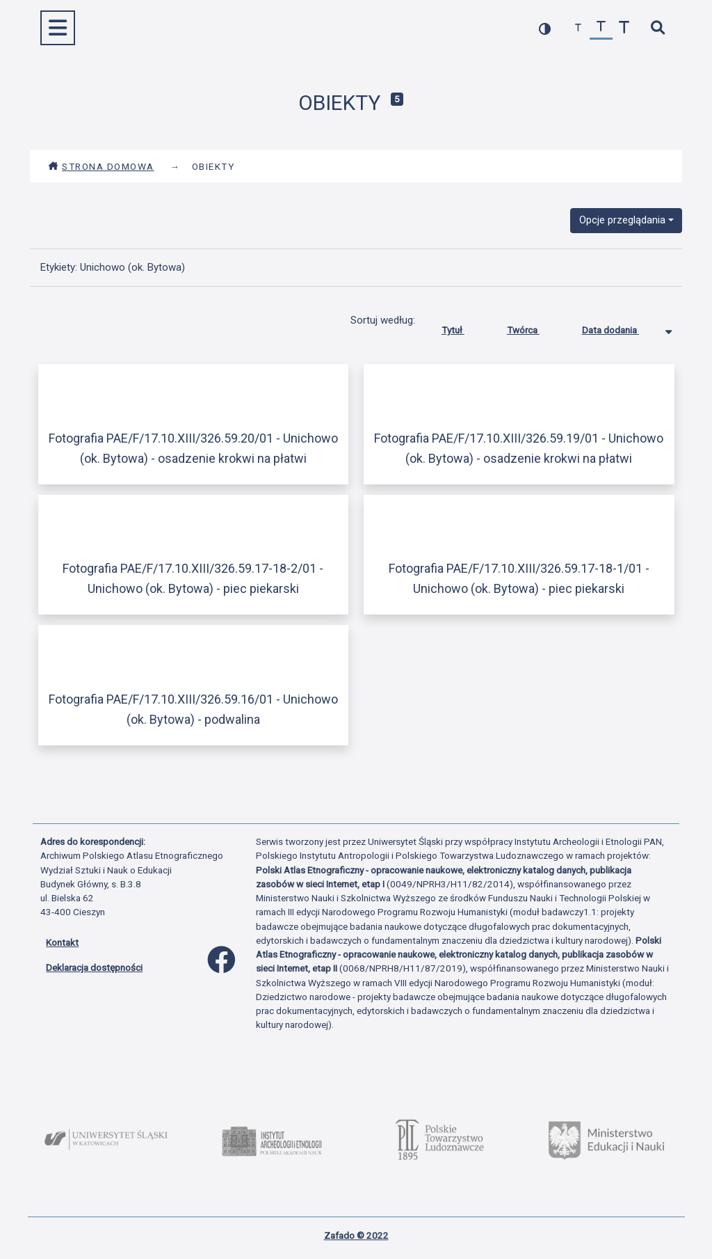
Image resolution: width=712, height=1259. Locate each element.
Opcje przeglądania (622, 220)
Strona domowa (101, 166)
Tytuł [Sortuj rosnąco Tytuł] (463, 327)
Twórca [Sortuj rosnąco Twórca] (533, 327)
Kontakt (62, 942)
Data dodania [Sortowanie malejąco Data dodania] (621, 327)
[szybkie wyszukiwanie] (657, 28)
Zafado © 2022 (356, 1235)
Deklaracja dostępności (94, 967)
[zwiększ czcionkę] (624, 28)
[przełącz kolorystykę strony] (544, 28)
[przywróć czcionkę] (601, 28)
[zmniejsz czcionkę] (578, 28)
